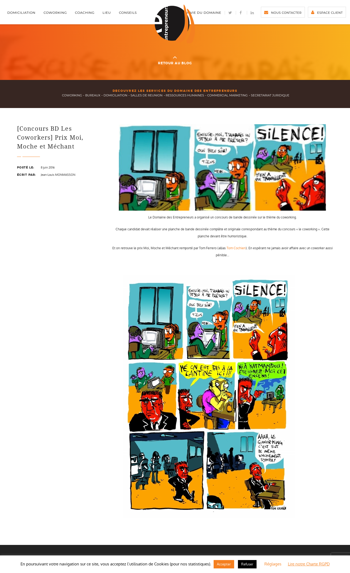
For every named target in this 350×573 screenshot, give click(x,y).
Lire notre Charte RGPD (309, 564)
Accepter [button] (224, 564)
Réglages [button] (272, 564)
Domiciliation (21, 13)
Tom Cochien (236, 248)
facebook (241, 13)
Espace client (330, 13)
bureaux (92, 95)
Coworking (55, 13)
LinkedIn (252, 13)
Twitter (230, 13)
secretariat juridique (270, 95)
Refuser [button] (247, 564)
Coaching (85, 13)
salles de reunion (146, 95)
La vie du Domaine (202, 13)
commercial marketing (227, 95)
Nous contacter (286, 13)
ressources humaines (185, 95)
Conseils (128, 13)
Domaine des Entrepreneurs (175, 24)
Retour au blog (175, 59)
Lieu (107, 13)
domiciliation (115, 95)
